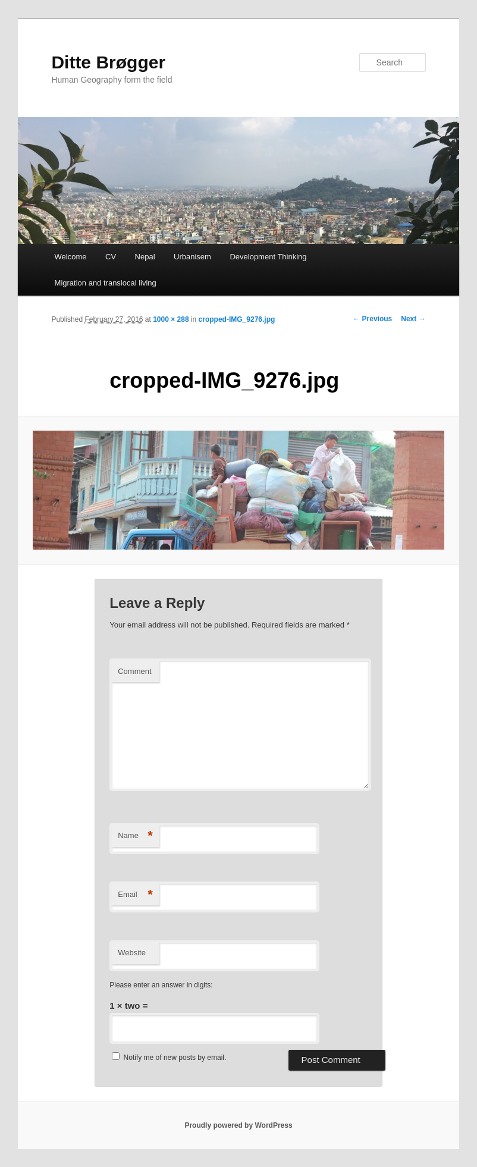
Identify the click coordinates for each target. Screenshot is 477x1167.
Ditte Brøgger (108, 62)
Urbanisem (192, 256)
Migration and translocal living (105, 282)
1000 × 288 (171, 319)
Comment (134, 671)
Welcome (71, 256)
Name (135, 836)
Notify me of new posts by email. (175, 1057)
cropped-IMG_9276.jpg (237, 319)
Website (132, 952)
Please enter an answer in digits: (160, 985)
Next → (413, 319)
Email (135, 895)
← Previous (372, 319)
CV (110, 256)
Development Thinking (268, 256)
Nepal (145, 256)
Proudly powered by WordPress (238, 1125)
